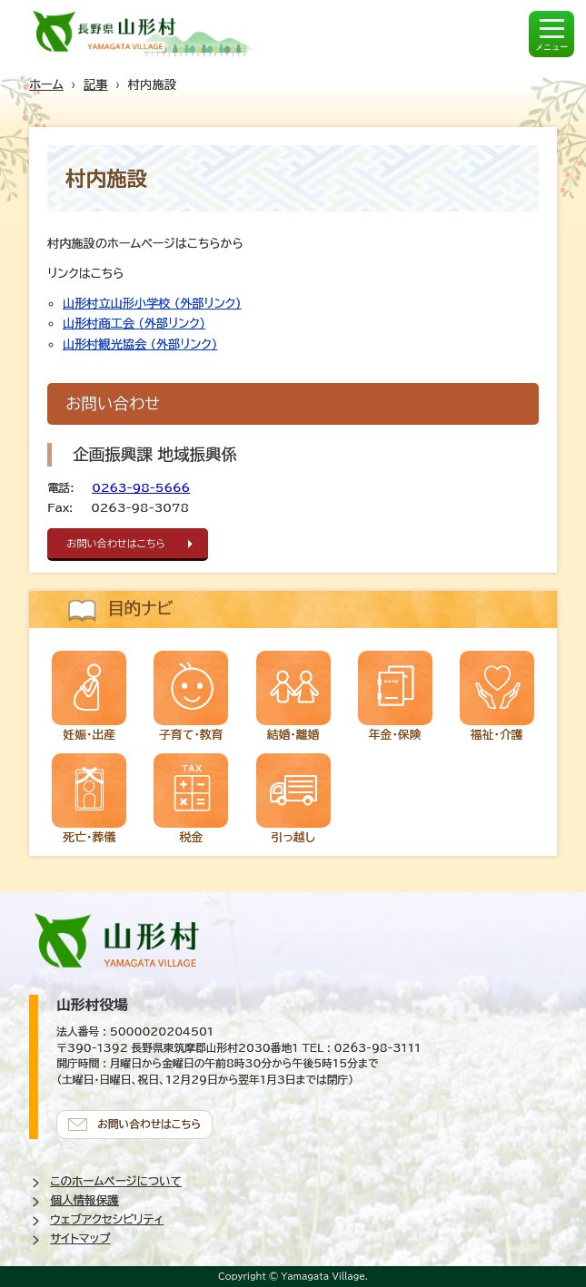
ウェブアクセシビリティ (107, 1219)
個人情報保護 (84, 1200)
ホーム (46, 84)
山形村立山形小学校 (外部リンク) (152, 303)
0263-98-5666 (141, 488)
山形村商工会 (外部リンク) (134, 323)
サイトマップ (80, 1238)
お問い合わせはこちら (115, 543)
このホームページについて (116, 1181)
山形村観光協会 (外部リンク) (140, 344)
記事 (96, 84)
